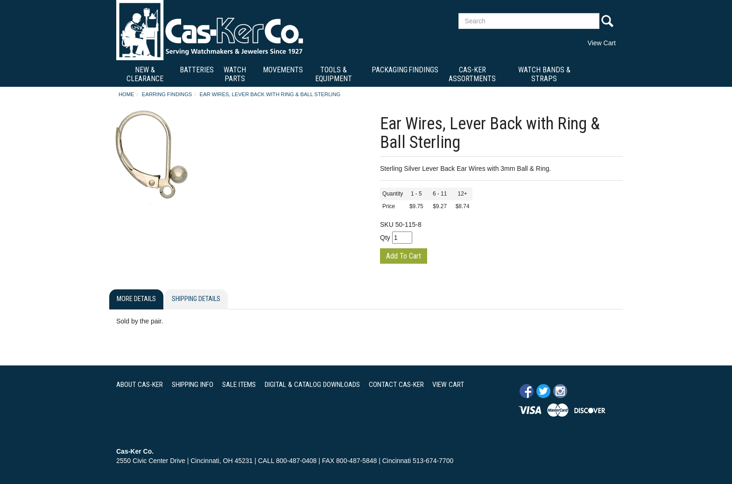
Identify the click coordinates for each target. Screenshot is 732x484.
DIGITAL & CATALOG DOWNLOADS (312, 384)
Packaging (390, 69)
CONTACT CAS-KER (396, 384)
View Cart (602, 43)
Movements (283, 69)
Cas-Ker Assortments (472, 74)
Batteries (197, 69)
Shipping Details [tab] (196, 299)
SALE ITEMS (239, 384)
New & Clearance (145, 74)
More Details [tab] (136, 299)
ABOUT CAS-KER (139, 384)
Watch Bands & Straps (544, 74)
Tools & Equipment (333, 74)
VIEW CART (448, 384)
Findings (423, 69)
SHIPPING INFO (192, 384)
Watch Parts (235, 74)
